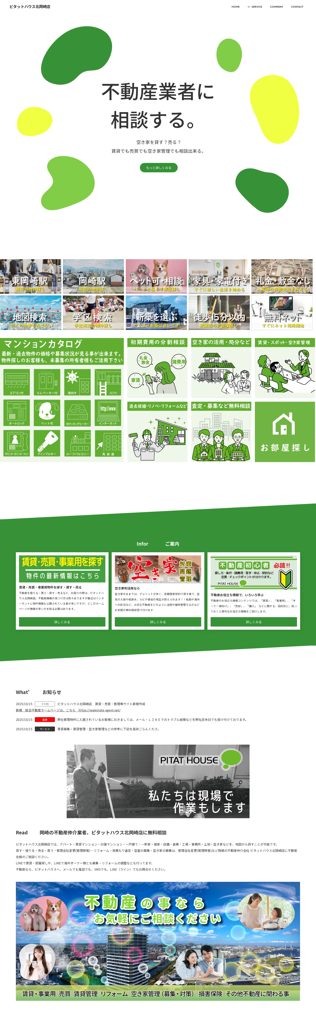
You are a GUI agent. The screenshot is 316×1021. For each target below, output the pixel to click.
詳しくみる (62, 622)
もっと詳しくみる (158, 167)
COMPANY (276, 6)
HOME (236, 6)
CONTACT (297, 6)
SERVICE (257, 6)
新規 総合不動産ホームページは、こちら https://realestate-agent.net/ (68, 710)
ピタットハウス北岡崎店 (29, 6)
